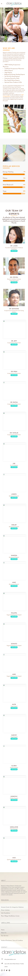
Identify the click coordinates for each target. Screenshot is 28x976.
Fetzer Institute (5, 910)
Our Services (4, 935)
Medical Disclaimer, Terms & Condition (12, 940)
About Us (3, 932)
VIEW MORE (14, 282)
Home (2, 929)
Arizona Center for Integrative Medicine (12, 907)
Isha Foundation (5, 913)
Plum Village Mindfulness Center (10, 916)
